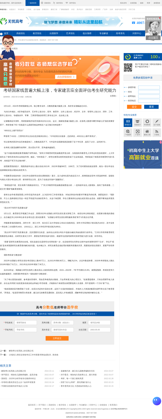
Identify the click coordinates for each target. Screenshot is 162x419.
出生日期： (83, 330)
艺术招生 (70, 33)
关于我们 (42, 405)
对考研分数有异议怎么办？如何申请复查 (18, 382)
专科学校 (92, 417)
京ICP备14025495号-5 (119, 409)
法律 (111, 9)
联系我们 (113, 405)
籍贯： (85, 322)
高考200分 (70, 417)
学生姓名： (9, 322)
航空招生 (59, 3)
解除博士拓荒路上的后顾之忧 (21, 351)
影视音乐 (45, 9)
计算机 (28, 9)
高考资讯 (120, 33)
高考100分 (78, 417)
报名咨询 (123, 3)
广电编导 (128, 135)
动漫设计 (137, 125)
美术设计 (80, 9)
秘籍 (141, 3)
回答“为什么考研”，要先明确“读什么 (76, 382)
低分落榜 (87, 33)
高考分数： (46, 322)
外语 (73, 9)
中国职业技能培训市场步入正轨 (14, 386)
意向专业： (46, 330)
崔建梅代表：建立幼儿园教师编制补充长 (78, 371)
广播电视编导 (64, 9)
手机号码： (9, 330)
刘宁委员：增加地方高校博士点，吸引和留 (79, 375)
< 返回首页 (32, 3)
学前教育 (21, 9)
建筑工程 (54, 9)
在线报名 (103, 405)
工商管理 (97, 9)
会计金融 (36, 9)
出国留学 (54, 33)
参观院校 (157, 3)
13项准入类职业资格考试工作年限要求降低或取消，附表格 (33, 355)
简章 (148, 3)
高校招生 (47, 3)
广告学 (105, 9)
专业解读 (103, 33)
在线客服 (133, 3)
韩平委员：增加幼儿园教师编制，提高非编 (19, 375)
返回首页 (32, 405)
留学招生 (72, 3)
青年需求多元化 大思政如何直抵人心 (76, 386)
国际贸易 (88, 9)
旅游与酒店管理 (120, 9)
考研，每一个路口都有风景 (72, 378)
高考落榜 (85, 417)
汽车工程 (132, 9)
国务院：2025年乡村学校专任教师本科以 (18, 378)
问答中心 (137, 33)
